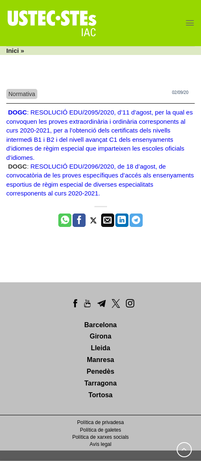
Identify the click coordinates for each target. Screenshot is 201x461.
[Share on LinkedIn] (121, 220)
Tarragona (100, 383)
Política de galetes (100, 430)
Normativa (21, 94)
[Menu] (190, 23)
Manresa (100, 359)
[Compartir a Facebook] (79, 220)
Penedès (101, 371)
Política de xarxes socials (100, 437)
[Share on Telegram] (136, 220)
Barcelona (100, 324)
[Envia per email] (107, 220)
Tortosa (100, 394)
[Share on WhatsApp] (64, 220)
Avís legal (101, 444)
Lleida (100, 348)
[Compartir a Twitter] (93, 220)
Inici (12, 50)
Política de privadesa (100, 422)
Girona (101, 336)
